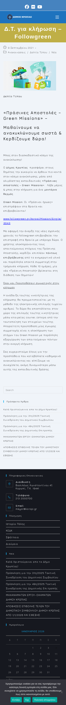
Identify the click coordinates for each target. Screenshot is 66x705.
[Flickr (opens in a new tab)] (33, 7)
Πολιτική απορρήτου (44, 700)
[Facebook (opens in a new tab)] (27, 7)
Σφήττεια (12, 537)
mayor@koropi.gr (26, 508)
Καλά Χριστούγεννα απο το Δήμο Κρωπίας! (30, 409)
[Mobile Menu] (57, 17)
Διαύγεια (12, 543)
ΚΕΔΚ (9, 530)
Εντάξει (16, 700)
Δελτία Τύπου (38, 52)
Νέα (54, 52)
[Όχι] (61, 692)
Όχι (27, 700)
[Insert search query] (33, 389)
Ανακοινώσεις (17, 52)
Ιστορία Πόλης (15, 523)
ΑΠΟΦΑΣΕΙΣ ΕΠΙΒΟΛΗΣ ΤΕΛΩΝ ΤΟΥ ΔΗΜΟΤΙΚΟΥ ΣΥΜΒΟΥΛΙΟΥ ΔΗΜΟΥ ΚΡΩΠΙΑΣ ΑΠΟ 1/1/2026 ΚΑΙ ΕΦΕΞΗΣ (31, 451)
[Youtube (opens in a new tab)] (39, 7)
